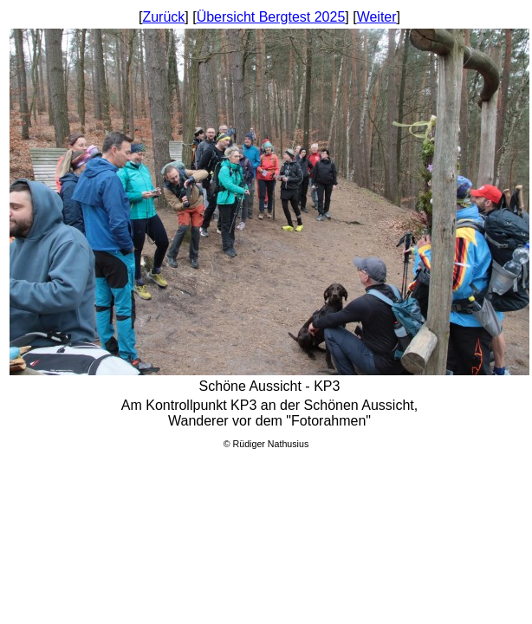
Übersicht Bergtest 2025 (271, 17)
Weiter (377, 17)
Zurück (163, 17)
